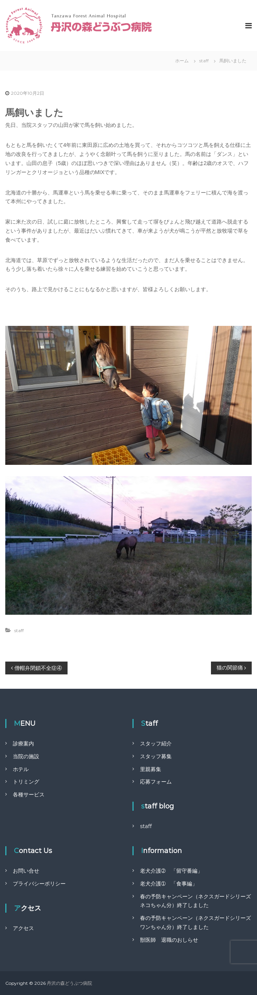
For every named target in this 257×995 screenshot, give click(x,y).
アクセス (23, 928)
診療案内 (23, 743)
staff (204, 60)
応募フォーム (156, 781)
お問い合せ (26, 870)
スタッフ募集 (156, 756)
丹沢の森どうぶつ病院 (69, 983)
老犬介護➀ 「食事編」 (168, 883)
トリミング (26, 781)
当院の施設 (26, 756)
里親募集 (150, 769)
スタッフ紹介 (156, 743)
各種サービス (29, 794)
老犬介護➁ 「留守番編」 (171, 870)
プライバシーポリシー (39, 883)
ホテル (21, 769)
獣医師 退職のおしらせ (169, 939)
